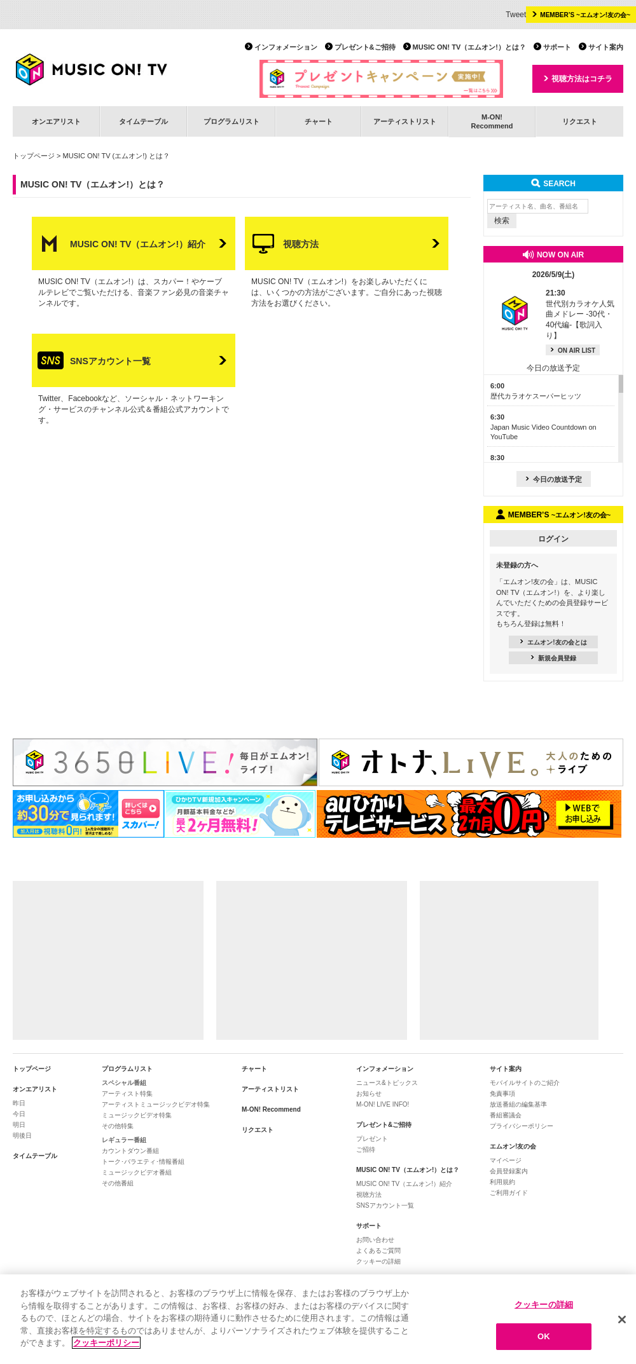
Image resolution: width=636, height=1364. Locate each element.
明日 (19, 1124)
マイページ (506, 1160)
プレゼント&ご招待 (365, 47)
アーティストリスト (404, 121)
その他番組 (118, 1183)
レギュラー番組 (124, 1139)
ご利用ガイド (509, 1192)
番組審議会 (506, 1115)
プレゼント (372, 1138)
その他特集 (118, 1125)
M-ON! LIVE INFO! (382, 1104)
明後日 (22, 1135)
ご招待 (365, 1149)
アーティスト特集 (127, 1093)
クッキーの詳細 (378, 1261)
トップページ (34, 156)
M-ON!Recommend (492, 121)
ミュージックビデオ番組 (137, 1172)
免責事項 (502, 1093)
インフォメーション (285, 47)
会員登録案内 (509, 1171)
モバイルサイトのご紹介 (525, 1082)
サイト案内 (605, 47)
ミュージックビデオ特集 (137, 1115)
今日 (19, 1113)
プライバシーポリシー (521, 1125)
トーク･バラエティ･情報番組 (143, 1161)
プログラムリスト (231, 121)
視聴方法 (369, 1194)
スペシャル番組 (124, 1082)
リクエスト (579, 121)
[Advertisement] (108, 960)
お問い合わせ (375, 1239)
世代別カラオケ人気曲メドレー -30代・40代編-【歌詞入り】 (580, 314)
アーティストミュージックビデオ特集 (156, 1104)
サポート (557, 47)
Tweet (516, 14)
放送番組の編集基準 (518, 1104)
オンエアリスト (56, 121)
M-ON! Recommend (271, 1109)
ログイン (553, 539)
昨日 (19, 1103)
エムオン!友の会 (513, 1146)
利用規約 (502, 1181)
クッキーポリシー (106, 1343)
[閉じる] (622, 1319)
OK (543, 1337)
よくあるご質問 (378, 1250)
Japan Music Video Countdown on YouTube (543, 426)
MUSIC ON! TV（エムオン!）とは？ (469, 47)
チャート (319, 121)
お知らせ (369, 1093)
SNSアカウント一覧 (385, 1205)
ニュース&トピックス (387, 1082)
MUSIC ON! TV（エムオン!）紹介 (404, 1183)
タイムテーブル (143, 121)
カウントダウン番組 (130, 1150)
